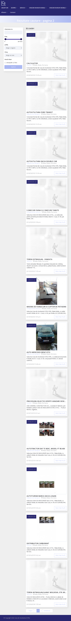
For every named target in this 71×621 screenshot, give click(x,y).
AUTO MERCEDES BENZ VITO (38, 352)
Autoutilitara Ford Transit (40, 112)
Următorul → (48, 611)
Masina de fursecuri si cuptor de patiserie (46, 307)
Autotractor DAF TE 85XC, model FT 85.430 (46, 449)
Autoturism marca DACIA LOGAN (41, 496)
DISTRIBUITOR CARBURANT (38, 543)
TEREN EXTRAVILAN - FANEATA (39, 259)
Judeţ (6, 45)
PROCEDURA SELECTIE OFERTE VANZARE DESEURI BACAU (47, 401)
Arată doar (8, 59)
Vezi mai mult (60, 75)
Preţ (6, 36)
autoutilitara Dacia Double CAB (42, 161)
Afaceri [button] (3, 12)
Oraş (6, 52)
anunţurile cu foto (11, 62)
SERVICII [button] (22, 8)
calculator (32, 63)
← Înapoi (29, 611)
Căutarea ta (8, 29)
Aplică (13, 67)
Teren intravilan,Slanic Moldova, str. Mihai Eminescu (47, 592)
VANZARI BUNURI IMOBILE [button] (57, 8)
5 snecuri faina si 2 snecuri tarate (43, 210)
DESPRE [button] (13, 8)
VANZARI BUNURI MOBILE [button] (37, 8)
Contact (12, 12)
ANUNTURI (4, 8)
